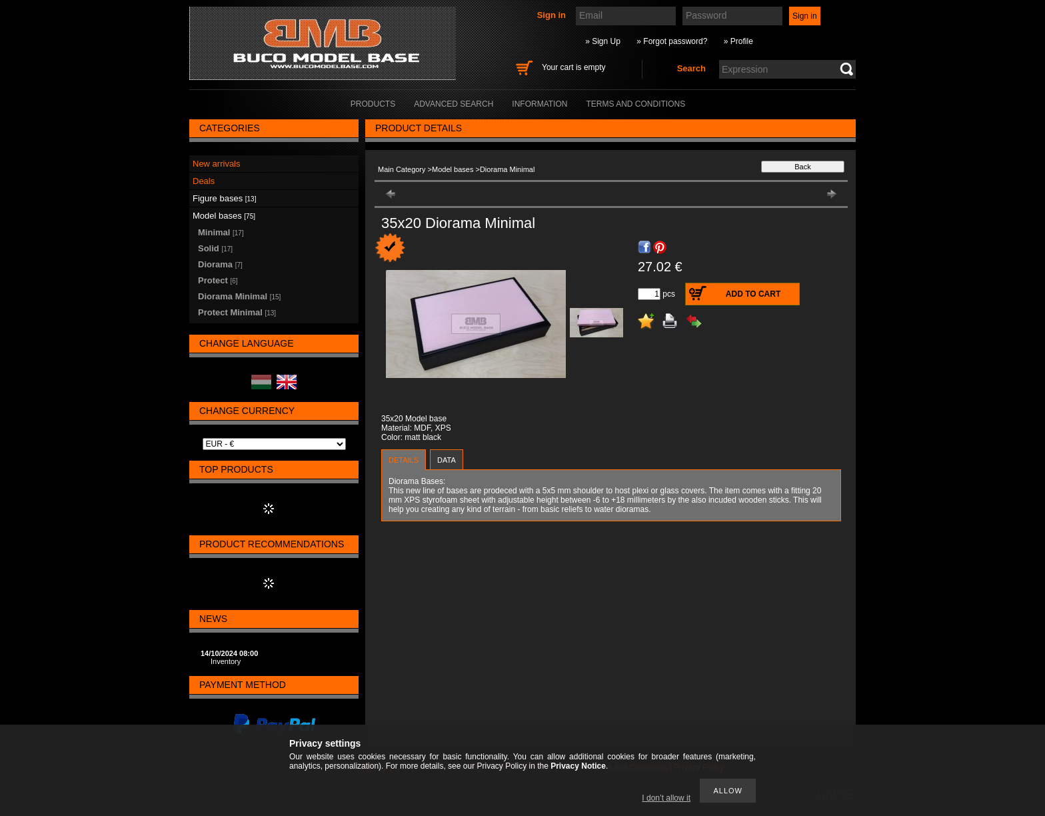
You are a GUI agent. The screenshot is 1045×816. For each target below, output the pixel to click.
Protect (218, 280)
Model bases (452, 169)
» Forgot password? (671, 41)
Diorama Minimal (239, 296)
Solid (215, 248)
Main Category (402, 169)
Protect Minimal (237, 312)
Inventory (226, 661)
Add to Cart (753, 294)
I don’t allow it (666, 798)
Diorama (220, 264)
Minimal (221, 232)
